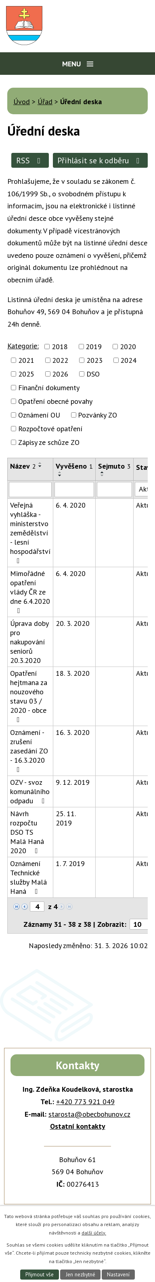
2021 (26, 360)
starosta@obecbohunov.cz (89, 1114)
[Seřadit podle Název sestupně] (40, 466)
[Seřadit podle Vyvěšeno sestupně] (60, 475)
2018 (60, 346)
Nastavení (118, 1274)
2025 (26, 374)
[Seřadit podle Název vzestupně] (40, 463)
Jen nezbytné (80, 1274)
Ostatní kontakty (77, 1126)
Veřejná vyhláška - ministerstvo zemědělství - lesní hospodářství (30, 532)
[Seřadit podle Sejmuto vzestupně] (102, 472)
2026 (60, 374)
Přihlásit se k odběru (100, 160)
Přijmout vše (39, 1274)
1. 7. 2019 (70, 863)
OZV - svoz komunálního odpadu (30, 791)
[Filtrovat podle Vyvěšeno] (74, 489)
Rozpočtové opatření (50, 428)
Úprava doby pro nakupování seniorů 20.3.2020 (29, 642)
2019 (94, 346)
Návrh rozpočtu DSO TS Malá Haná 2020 (27, 832)
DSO (93, 374)
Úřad (45, 101)
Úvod (21, 101)
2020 (128, 346)
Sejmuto (114, 466)
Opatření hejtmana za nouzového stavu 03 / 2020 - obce (28, 696)
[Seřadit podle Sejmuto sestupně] (102, 475)
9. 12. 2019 (73, 782)
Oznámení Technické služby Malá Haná (28, 877)
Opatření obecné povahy (55, 401)
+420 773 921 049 (85, 1101)
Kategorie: (23, 345)
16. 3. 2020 (73, 732)
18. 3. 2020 (73, 673)
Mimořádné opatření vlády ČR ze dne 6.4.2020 (30, 591)
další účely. (94, 1233)
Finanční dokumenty (49, 387)
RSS (30, 160)
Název (23, 466)
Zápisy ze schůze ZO (49, 442)
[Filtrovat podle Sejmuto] (114, 489)
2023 (94, 360)
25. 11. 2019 (65, 818)
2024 (128, 360)
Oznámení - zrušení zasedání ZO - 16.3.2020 (29, 750)
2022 (60, 360)
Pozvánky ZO (97, 415)
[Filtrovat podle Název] (30, 489)
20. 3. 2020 (73, 623)
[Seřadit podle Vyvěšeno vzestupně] (60, 472)
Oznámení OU (39, 415)
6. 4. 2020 (71, 505)
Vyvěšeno (74, 466)
